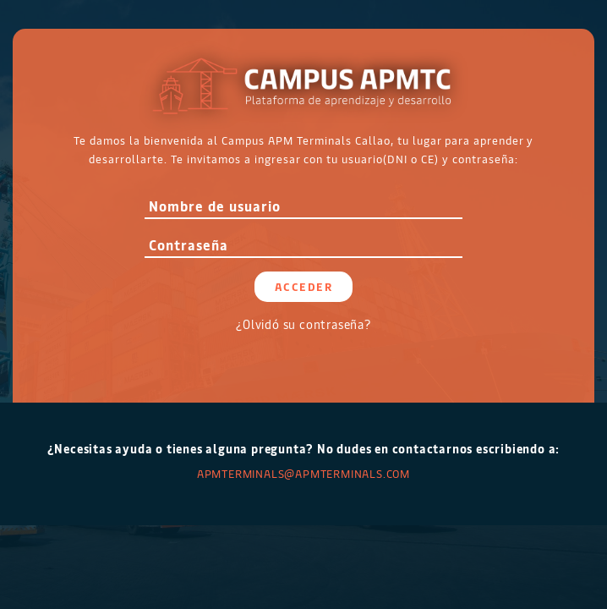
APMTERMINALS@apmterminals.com (303, 473)
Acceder (304, 286)
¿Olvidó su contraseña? (303, 324)
